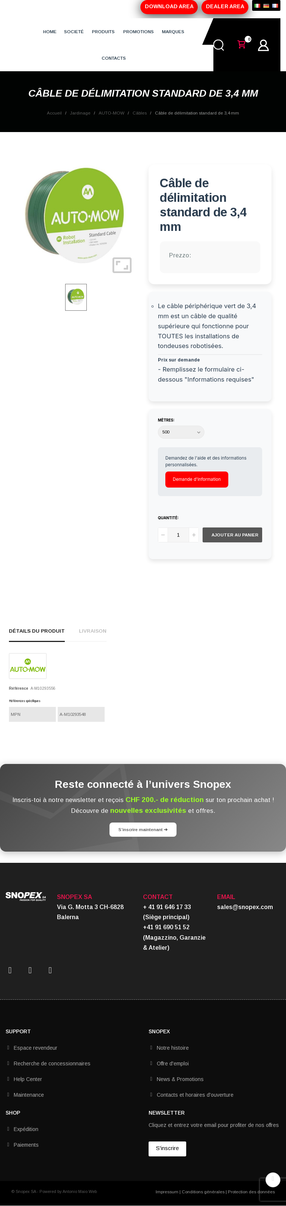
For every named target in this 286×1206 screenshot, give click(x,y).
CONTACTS (114, 58)
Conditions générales (203, 1191)
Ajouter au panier (235, 534)
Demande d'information (197, 479)
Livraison (93, 631)
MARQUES (173, 31)
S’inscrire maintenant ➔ (143, 829)
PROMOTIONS (138, 31)
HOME (50, 31)
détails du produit (37, 631)
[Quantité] (178, 534)
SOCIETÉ (74, 31)
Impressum (167, 1191)
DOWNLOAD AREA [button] (169, 6)
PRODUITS (103, 31)
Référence (18, 688)
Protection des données (251, 1191)
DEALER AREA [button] (225, 6)
